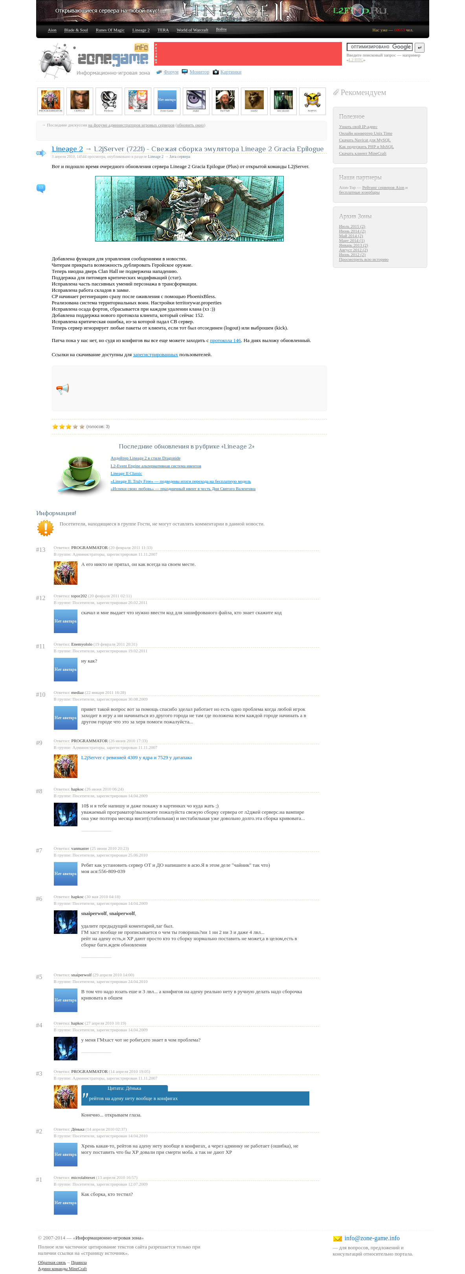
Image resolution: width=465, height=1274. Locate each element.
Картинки (231, 72)
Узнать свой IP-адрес (358, 126)
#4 (39, 1025)
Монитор (199, 72)
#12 (41, 598)
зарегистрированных (155, 354)
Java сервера (179, 156)
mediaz (77, 692)
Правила (79, 1262)
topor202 (79, 595)
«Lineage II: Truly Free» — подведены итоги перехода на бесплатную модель (181, 481)
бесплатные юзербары (359, 192)
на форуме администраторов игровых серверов (131, 125)
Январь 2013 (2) (353, 245)
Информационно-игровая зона (108, 1238)
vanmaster (80, 848)
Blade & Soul (76, 29)
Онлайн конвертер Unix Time (366, 133)
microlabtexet (83, 1177)
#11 (40, 646)
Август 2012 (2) (353, 249)
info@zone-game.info (372, 1238)
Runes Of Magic (110, 29)
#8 (39, 791)
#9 (39, 743)
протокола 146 (225, 340)
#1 (39, 1179)
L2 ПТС (356, 59)
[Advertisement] (250, 54)
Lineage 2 (141, 29)
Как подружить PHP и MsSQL (366, 146)
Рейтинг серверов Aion (383, 187)
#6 (39, 898)
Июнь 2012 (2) (352, 254)
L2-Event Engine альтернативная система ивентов (156, 465)
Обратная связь (52, 1262)
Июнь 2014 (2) (352, 231)
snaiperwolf (81, 974)
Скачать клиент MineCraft (363, 153)
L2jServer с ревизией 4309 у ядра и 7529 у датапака (136, 757)
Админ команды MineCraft (62, 1268)
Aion (52, 29)
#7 (39, 850)
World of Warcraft (192, 29)
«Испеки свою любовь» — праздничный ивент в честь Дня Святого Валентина (183, 488)
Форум (171, 72)
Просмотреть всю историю (364, 259)
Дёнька (77, 1129)
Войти (221, 29)
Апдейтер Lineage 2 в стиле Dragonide (146, 458)
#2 (39, 1131)
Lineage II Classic (126, 473)
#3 (39, 1073)
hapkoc (77, 789)
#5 (39, 977)
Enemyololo (81, 644)
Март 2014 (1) (352, 240)
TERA (163, 29)
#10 (41, 694)
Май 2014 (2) (351, 235)
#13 (41, 549)
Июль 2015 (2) (352, 226)
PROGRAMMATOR (89, 547)
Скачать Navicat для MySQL (365, 139)
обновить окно (190, 125)
